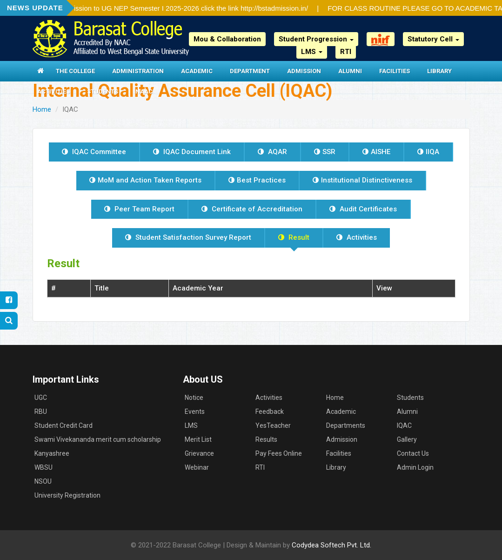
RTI (345, 51)
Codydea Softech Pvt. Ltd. (331, 545)
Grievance (199, 453)
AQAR (272, 152)
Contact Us (413, 453)
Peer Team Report (139, 209)
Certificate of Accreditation (251, 209)
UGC (40, 397)
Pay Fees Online (278, 453)
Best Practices (257, 180)
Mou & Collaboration (227, 39)
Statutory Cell (433, 39)
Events (195, 411)
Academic (197, 70)
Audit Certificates (363, 209)
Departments (345, 425)
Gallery (407, 439)
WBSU (43, 467)
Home (42, 109)
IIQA (428, 152)
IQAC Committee (94, 152)
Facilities (394, 70)
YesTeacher (273, 425)
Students (102, 91)
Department (250, 70)
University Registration (67, 495)
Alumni (350, 70)
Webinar (197, 467)
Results (266, 439)
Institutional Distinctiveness (362, 180)
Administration (138, 70)
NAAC (144, 91)
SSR (324, 152)
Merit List (198, 439)
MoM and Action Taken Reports (145, 180)
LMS (311, 51)
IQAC (404, 425)
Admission (304, 70)
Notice (194, 397)
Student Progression (316, 39)
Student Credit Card (63, 425)
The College (75, 70)
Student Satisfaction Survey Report (188, 237)
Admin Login (415, 467)
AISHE (376, 152)
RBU (40, 411)
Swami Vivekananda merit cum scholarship (97, 439)
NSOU (43, 481)
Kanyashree (51, 453)
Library (439, 70)
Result (293, 237)
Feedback (269, 411)
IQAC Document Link (192, 152)
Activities (53, 91)
